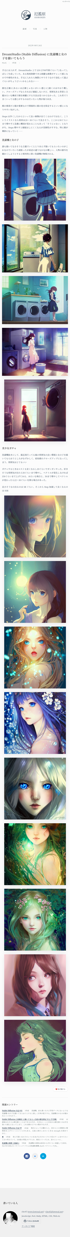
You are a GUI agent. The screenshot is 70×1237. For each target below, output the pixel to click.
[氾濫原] (35, 15)
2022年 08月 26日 (35, 45)
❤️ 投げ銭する (60, 1089)
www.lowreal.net (35, 1211)
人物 (45, 28)
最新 (25, 28)
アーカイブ (26, 1226)
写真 (35, 28)
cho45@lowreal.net (54, 1211)
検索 (33, 1226)
